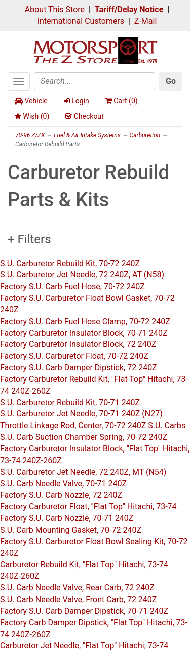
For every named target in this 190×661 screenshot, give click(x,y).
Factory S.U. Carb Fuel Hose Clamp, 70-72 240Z (85, 321)
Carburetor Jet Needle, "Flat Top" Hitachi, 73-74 (84, 645)
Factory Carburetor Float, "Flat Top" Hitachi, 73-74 (88, 506)
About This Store (55, 9)
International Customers (80, 21)
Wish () (32, 116)
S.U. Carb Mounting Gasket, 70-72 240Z (70, 530)
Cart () (121, 101)
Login (76, 101)
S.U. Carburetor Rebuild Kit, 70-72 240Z (70, 263)
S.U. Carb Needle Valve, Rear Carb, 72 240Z (77, 588)
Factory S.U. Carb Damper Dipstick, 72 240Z (78, 367)
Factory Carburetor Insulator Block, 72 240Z (78, 344)
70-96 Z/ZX (30, 135)
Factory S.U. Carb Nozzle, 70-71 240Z (66, 518)
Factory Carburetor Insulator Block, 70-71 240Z (84, 333)
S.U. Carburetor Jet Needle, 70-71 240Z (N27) (81, 414)
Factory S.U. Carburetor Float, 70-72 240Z (74, 356)
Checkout (84, 116)
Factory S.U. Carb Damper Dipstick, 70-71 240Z (84, 611)
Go (171, 81)
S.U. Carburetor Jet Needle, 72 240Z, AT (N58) (82, 275)
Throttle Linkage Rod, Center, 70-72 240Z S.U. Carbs (92, 425)
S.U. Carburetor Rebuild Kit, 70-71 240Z (70, 402)
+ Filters (29, 239)
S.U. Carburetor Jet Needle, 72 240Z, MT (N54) (83, 472)
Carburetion (145, 135)
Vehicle (31, 101)
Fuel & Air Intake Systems (87, 135)
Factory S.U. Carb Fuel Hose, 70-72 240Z (72, 286)
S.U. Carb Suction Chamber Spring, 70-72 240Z (83, 437)
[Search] (94, 81)
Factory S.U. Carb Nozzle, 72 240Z (61, 495)
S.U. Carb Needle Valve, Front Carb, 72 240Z (78, 599)
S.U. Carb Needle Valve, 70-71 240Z (63, 484)
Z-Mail (145, 21)
